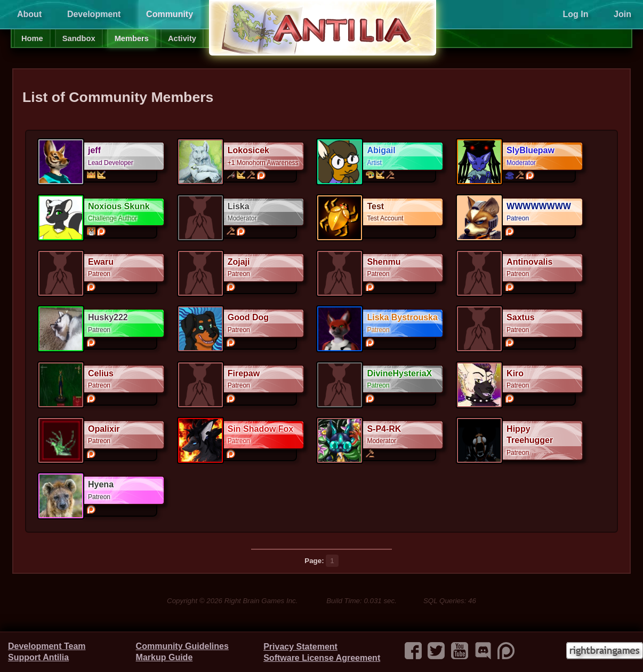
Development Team (47, 646)
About (29, 14)
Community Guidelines (182, 646)
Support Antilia (38, 657)
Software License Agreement (321, 657)
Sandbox (78, 38)
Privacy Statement (300, 646)
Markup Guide (164, 657)
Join (622, 14)
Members (132, 38)
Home (32, 38)
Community (169, 14)
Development (93, 14)
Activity (182, 38)
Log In (575, 14)
